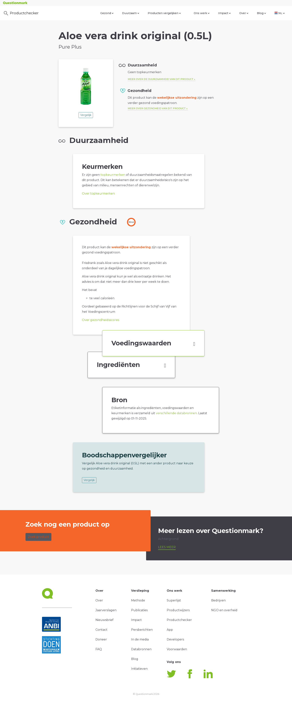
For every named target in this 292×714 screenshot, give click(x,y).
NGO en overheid (224, 610)
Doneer (101, 639)
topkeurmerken (113, 175)
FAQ (98, 649)
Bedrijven (218, 600)
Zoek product (38, 537)
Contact (101, 629)
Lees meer (167, 547)
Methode (138, 600)
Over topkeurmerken (98, 193)
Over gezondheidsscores (100, 320)
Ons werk (201, 13)
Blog (261, 13)
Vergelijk (85, 115)
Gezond (106, 13)
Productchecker (21, 13)
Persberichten (142, 629)
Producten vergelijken (164, 13)
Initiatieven (139, 668)
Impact (224, 13)
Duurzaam (130, 13)
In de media (140, 639)
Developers (175, 639)
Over (243, 13)
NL (280, 13)
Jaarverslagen (105, 610)
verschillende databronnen (176, 413)
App (170, 629)
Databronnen (141, 649)
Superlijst (174, 600)
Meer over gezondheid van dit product (157, 108)
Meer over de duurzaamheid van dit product (160, 79)
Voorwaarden (177, 649)
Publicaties (139, 610)
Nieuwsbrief (104, 620)
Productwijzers (178, 610)
